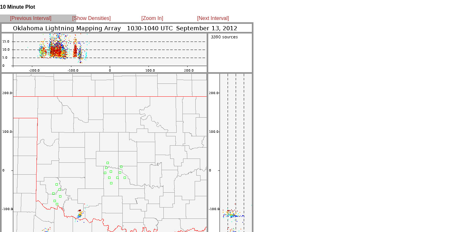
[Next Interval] (213, 18)
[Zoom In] (152, 18)
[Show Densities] (91, 18)
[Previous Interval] (30, 18)
